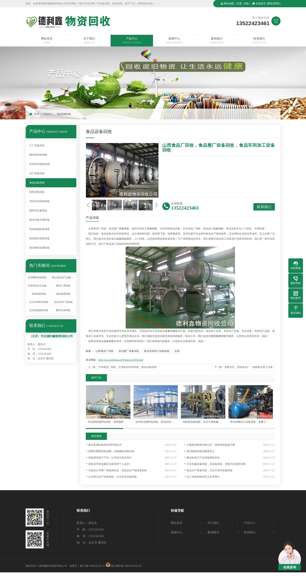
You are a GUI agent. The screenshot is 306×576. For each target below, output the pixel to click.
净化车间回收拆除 (39, 201)
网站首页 (47, 41)
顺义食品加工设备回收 (63, 277)
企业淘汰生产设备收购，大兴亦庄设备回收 (112, 476)
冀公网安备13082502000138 (126, 566)
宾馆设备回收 (39, 293)
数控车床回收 (63, 310)
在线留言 (261, 3)
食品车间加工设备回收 (156, 351)
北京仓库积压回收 (38, 302)
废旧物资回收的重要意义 (201, 451)
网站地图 (229, 3)
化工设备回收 (37, 173)
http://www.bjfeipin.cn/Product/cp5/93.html (121, 360)
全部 (177, 351)
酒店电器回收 (63, 293)
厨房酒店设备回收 (39, 238)
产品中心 (132, 41)
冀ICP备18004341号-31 (92, 566)
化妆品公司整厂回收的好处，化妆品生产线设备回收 (117, 470)
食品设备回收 (64, 114)
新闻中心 (174, 41)
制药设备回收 (37, 192)
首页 (36, 114)
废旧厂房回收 (63, 285)
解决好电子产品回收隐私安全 (203, 457)
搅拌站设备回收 (38, 210)
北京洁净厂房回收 (63, 302)
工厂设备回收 (37, 145)
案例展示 (216, 41)
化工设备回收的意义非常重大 (203, 476)
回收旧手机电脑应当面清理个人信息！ (110, 464)
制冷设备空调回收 (39, 219)
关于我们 (89, 41)
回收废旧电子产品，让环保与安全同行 (110, 457)
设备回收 (124, 228)
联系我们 (275, 3)
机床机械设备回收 (39, 229)
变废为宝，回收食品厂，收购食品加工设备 (248, 367)
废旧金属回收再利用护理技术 (104, 445)
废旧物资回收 (218, 336)
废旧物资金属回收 (39, 247)
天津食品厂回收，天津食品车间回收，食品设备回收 (127, 367)
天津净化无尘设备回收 (39, 285)
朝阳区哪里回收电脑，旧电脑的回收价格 (111, 451)
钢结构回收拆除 (38, 154)
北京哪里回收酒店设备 (39, 277)
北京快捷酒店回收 (38, 310)
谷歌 (246, 3)
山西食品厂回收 (104, 351)
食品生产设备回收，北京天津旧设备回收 (210, 470)
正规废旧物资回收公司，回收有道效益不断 (211, 445)
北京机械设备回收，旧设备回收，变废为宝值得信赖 (216, 464)
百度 (239, 3)
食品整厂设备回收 (129, 351)
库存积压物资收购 (39, 164)
